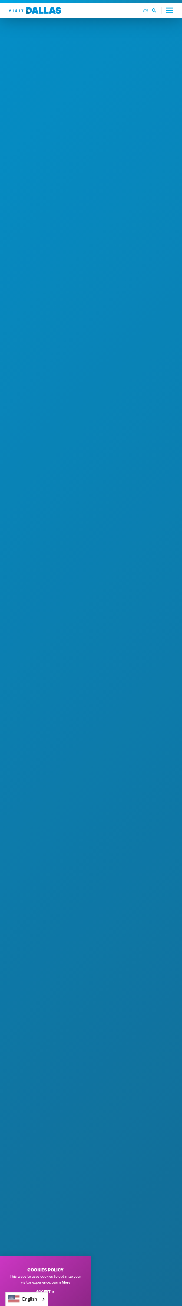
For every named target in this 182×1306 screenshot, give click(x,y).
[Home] (35, 10)
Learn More (60, 1282)
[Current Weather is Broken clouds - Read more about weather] (145, 10)
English (22, 1299)
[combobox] (26, 1299)
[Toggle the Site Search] (156, 10)
